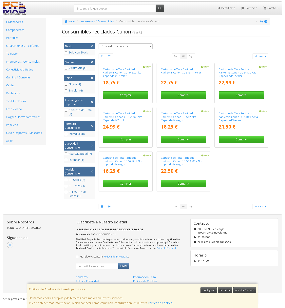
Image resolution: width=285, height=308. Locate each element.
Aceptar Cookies (244, 290)
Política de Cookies (160, 303)
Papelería (12, 125)
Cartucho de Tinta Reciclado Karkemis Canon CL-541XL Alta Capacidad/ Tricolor (237, 72)
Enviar (123, 266)
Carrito (271, 8)
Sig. (191, 56)
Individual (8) (75, 134)
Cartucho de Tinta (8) (78, 112)
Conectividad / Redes (19, 69)
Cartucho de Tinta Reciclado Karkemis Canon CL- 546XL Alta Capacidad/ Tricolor (122, 72)
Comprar (125, 95)
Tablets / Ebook (16, 101)
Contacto (249, 8)
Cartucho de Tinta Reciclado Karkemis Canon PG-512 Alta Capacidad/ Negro (178, 117)
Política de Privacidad (166, 248)
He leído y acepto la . (104, 256)
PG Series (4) (75, 180)
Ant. (176, 56)
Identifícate (226, 8)
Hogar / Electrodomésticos (23, 117)
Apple (9, 141)
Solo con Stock (76, 52)
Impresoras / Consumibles (23, 61)
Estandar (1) (74, 160)
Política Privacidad (87, 281)
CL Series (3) (75, 186)
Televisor (12, 53)
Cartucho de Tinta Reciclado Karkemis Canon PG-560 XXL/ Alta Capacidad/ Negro (181, 161)
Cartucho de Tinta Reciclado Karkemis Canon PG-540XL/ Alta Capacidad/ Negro (238, 117)
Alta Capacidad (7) (78, 153)
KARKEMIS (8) (75, 68)
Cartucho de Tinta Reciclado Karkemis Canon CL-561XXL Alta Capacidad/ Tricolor (122, 117)
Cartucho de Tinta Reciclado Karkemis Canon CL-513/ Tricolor (181, 70)
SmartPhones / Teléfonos (22, 46)
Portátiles (12, 38)
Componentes (15, 30)
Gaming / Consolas (18, 77)
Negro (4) (73, 84)
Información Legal (144, 277)
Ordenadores (14, 22)
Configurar (209, 290)
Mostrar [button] (260, 56)
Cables (10, 85)
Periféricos (13, 93)
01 (183, 56)
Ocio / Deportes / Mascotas (24, 133)
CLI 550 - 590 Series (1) (75, 194)
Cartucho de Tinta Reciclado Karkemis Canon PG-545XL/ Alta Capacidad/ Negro (122, 161)
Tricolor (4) (74, 90)
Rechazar (225, 290)
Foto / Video (14, 109)
